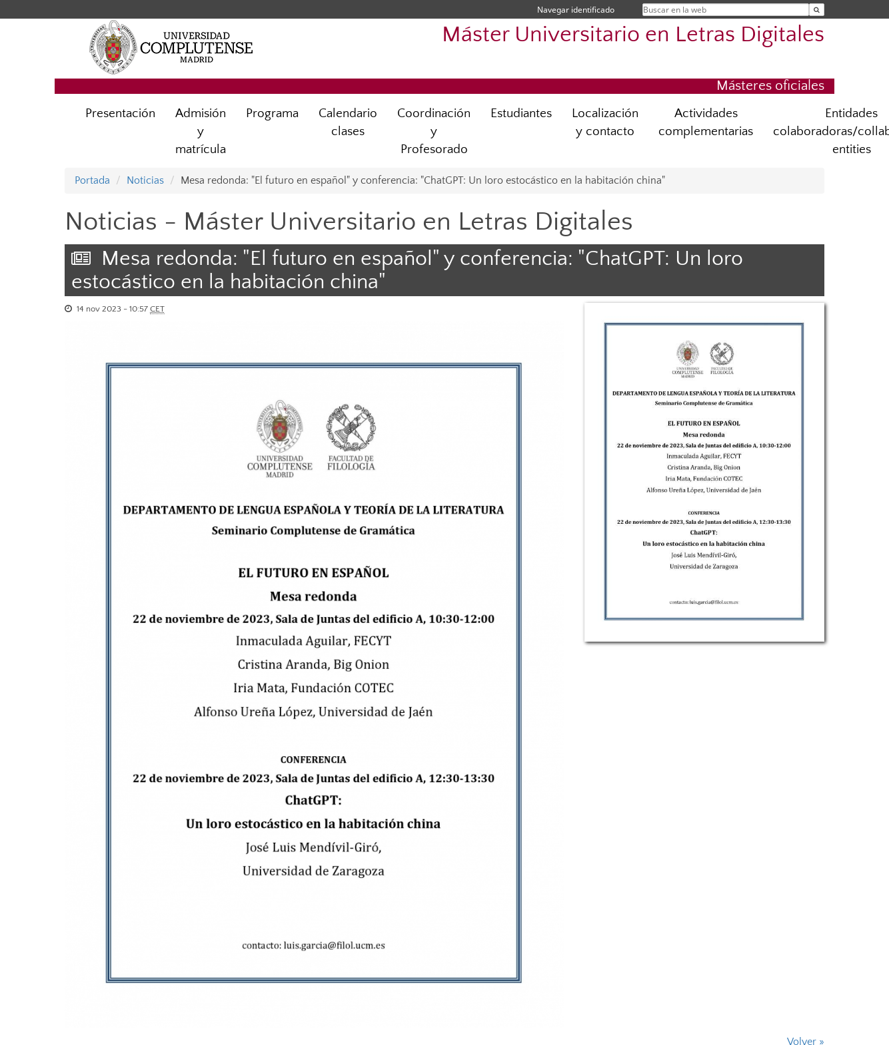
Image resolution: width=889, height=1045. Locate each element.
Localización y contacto (605, 122)
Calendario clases (348, 122)
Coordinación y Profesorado (433, 131)
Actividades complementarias (705, 122)
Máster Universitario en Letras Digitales (633, 35)
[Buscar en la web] (816, 9)
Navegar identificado (575, 9)
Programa (272, 113)
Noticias (145, 180)
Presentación (120, 113)
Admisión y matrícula (200, 131)
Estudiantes (521, 113)
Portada (92, 180)
